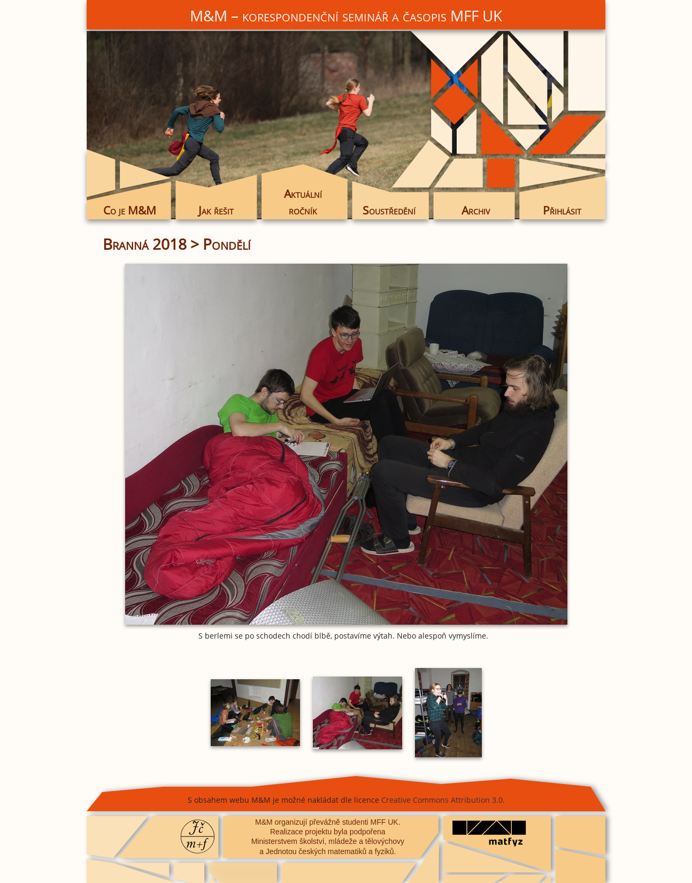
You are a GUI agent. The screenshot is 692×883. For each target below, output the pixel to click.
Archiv (476, 210)
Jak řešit (216, 210)
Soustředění (389, 210)
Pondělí (227, 244)
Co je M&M (129, 210)
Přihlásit (562, 210)
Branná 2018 (145, 244)
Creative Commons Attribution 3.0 (442, 800)
